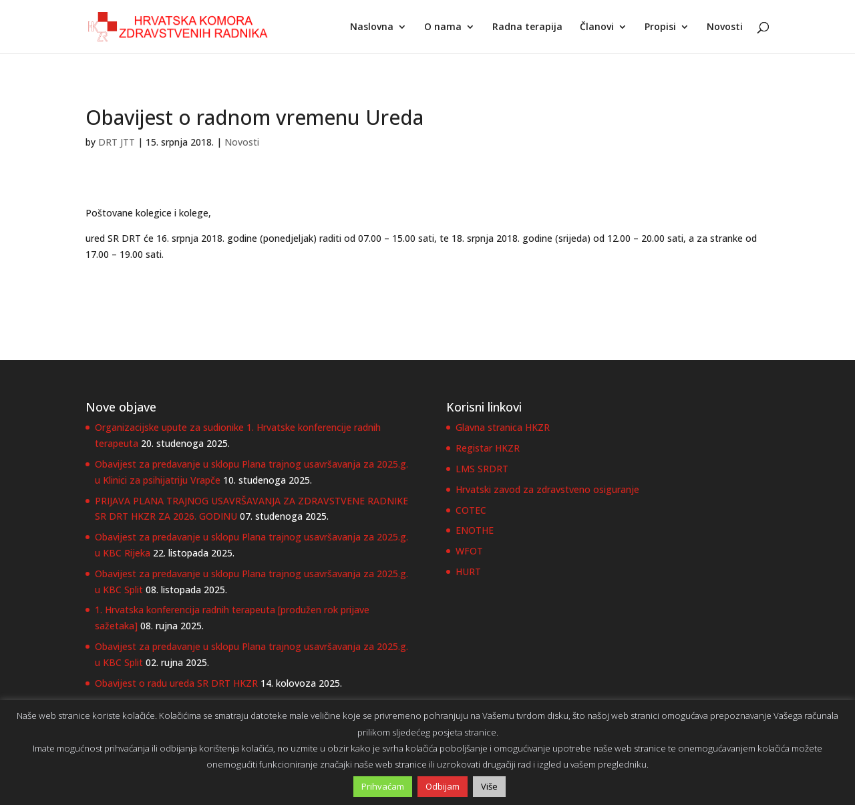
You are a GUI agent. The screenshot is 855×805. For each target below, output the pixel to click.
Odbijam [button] (442, 786)
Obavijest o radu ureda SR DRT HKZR (176, 683)
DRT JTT (116, 142)
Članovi (597, 27)
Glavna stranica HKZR (503, 427)
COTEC (471, 510)
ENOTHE (475, 530)
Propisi (660, 27)
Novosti (725, 27)
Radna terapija (527, 27)
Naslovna (371, 27)
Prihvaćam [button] (382, 786)
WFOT (469, 550)
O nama (443, 27)
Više (489, 786)
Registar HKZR (488, 448)
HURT (468, 571)
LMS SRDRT (482, 468)
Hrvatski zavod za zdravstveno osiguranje (547, 489)
